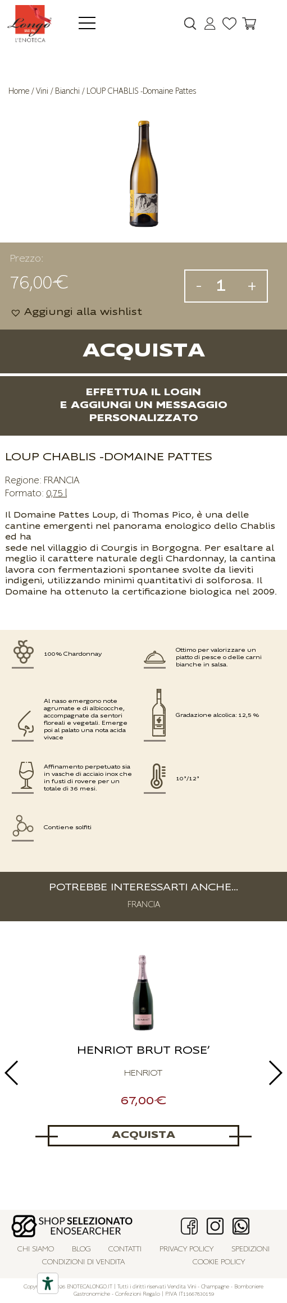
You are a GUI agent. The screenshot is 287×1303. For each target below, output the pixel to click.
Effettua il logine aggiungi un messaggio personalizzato (143, 405)
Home (18, 91)
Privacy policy (186, 1249)
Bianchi (67, 91)
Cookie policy (219, 1262)
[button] (76, 312)
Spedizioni (250, 1249)
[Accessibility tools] (47, 1283)
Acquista (144, 351)
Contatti (125, 1249)
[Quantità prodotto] (224, 286)
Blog (81, 1249)
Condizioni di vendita (83, 1262)
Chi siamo (35, 1249)
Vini (42, 91)
